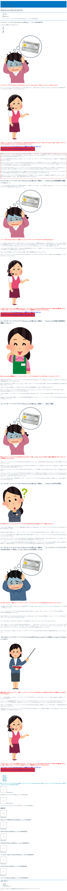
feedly (5, 781)
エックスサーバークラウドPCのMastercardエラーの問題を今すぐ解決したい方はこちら (21, 146)
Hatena (4, 778)
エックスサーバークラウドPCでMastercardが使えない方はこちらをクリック (18, 314)
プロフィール (6, 5)
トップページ (6, 2)
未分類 (4, 883)
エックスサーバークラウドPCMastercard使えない (30, 783)
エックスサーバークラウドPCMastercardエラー (53, 783)
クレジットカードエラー (12, 10)
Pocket (5, 780)
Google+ (5, 777)
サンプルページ (6, 1)
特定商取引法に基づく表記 (9, 6)
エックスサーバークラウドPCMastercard (10, 783)
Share (4, 776)
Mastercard (5, 885)
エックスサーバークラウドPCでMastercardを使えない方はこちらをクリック (18, 148)
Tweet (5, 775)
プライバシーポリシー (8, 4)
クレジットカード (7, 886)
